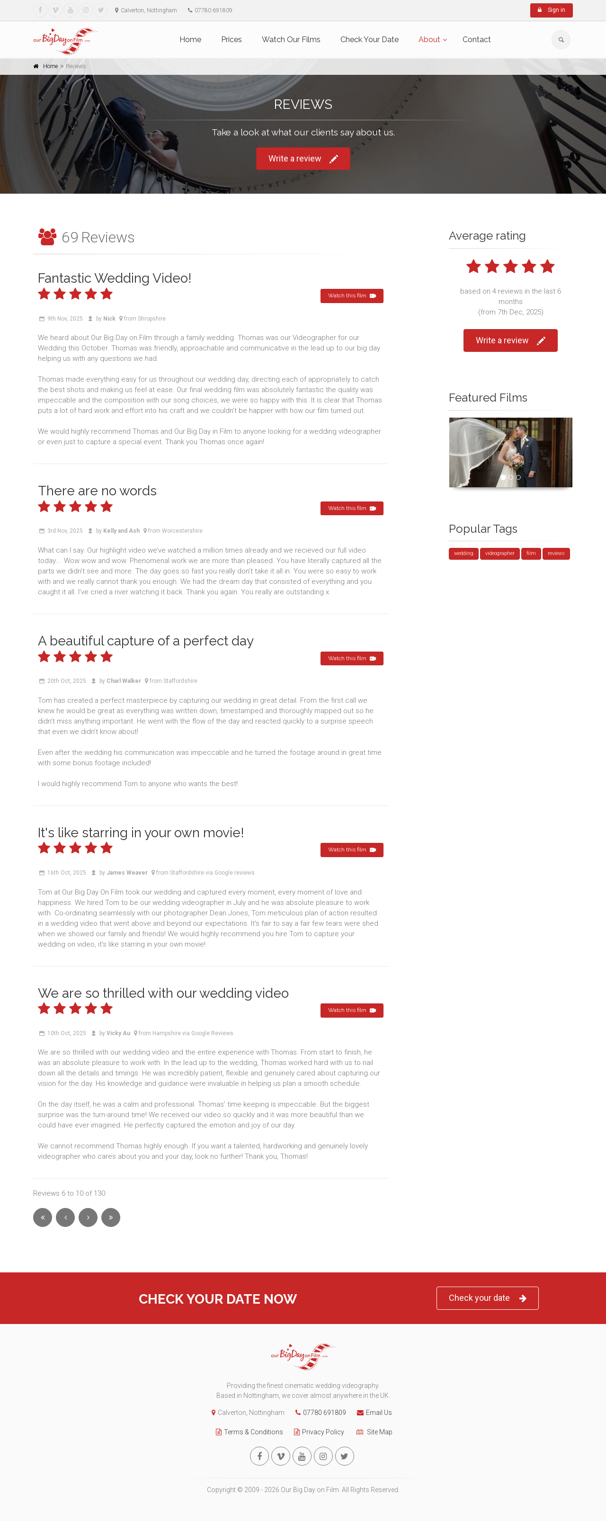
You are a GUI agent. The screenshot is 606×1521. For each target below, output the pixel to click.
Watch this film (352, 296)
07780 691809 (318, 1412)
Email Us (372, 1412)
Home (190, 39)
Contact (477, 39)
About (429, 39)
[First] (42, 1217)
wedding (463, 553)
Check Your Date (369, 39)
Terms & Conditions (247, 1432)
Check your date (487, 1298)
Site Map (371, 1432)
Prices (231, 39)
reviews (556, 553)
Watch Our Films (291, 39)
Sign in (551, 10)
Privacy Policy (316, 1432)
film (531, 553)
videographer (500, 553)
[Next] (88, 1217)
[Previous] (65, 1217)
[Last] (110, 1217)
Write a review (303, 159)
